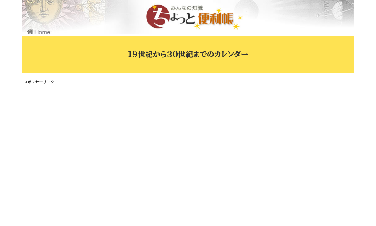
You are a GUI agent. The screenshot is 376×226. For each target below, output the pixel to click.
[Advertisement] (140, 130)
